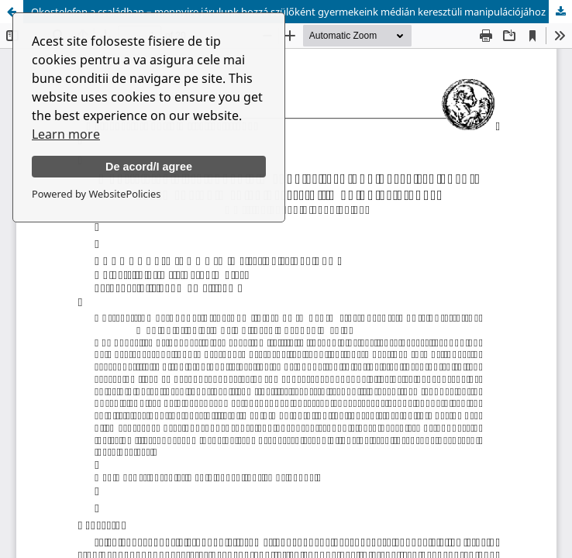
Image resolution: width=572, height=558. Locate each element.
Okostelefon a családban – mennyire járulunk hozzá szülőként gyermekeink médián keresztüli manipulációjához (288, 12)
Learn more (66, 134)
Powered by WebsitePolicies (96, 194)
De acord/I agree (148, 166)
